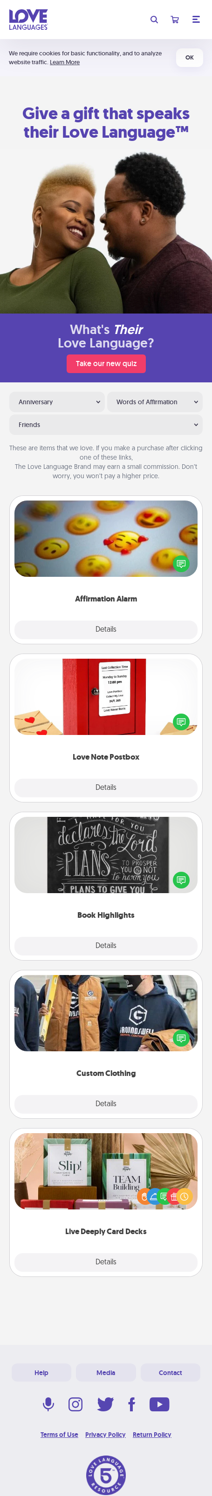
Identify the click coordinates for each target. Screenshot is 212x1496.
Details (106, 630)
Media (105, 1373)
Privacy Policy (105, 1434)
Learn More (65, 62)
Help (41, 1373)
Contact (170, 1373)
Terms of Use (59, 1434)
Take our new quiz (106, 363)
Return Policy (152, 1434)
